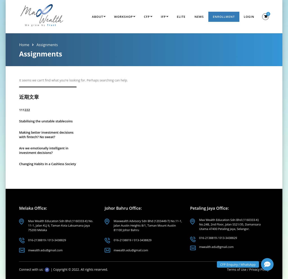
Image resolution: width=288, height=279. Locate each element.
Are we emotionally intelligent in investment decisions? (43, 150)
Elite (181, 17)
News (199, 17)
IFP (163, 17)
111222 (24, 110)
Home (24, 44)
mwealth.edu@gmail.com (45, 250)
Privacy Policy (259, 269)
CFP (147, 17)
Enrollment (224, 17)
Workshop (123, 17)
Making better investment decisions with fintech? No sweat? (46, 134)
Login (249, 17)
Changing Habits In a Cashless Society (47, 164)
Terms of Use (237, 269)
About (97, 17)
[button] (267, 264)
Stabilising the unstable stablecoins (46, 121)
